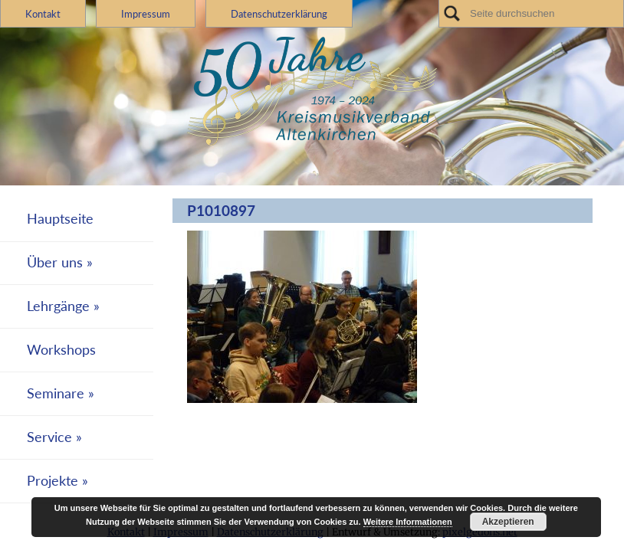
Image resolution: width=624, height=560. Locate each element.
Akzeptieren (508, 521)
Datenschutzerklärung (279, 14)
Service (49, 437)
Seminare (55, 393)
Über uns (55, 262)
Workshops (61, 350)
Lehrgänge (58, 306)
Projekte (52, 481)
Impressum (145, 14)
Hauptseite (60, 219)
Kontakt (43, 14)
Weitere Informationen (407, 521)
